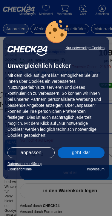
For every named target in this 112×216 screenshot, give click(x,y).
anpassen (31, 152)
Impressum (96, 169)
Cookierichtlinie (19, 169)
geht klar (81, 152)
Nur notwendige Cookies (85, 48)
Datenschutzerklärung (24, 164)
